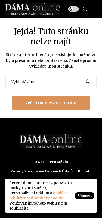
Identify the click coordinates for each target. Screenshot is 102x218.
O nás (39, 162)
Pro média (59, 162)
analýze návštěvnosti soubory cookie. (38, 195)
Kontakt (85, 171)
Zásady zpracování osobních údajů (41, 171)
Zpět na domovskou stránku (51, 103)
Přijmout (85, 195)
